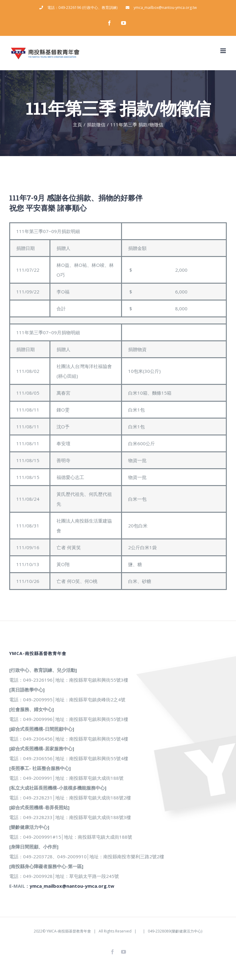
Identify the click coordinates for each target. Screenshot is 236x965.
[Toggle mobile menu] (223, 51)
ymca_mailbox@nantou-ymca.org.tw (72, 886)
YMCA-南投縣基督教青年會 (68, 931)
